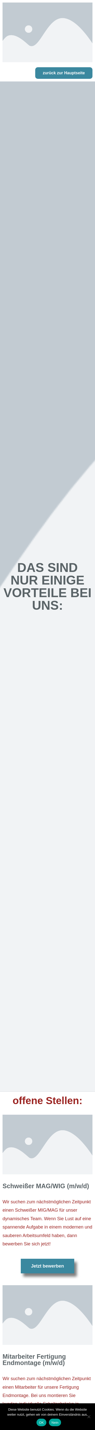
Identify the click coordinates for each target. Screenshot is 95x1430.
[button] (63, 73)
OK (41, 1422)
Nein (55, 1422)
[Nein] (88, 1416)
